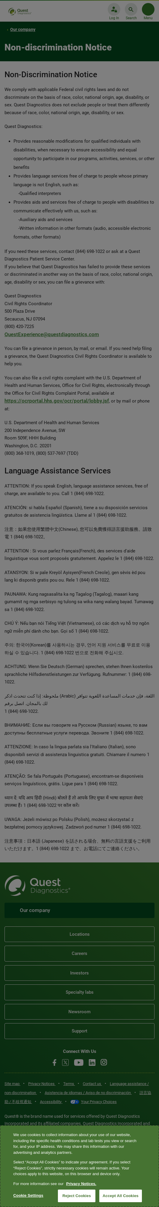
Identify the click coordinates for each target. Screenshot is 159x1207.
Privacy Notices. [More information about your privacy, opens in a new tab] (81, 1183)
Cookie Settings (28, 1195)
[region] (79, 1166)
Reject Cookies (76, 1195)
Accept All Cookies (121, 1195)
